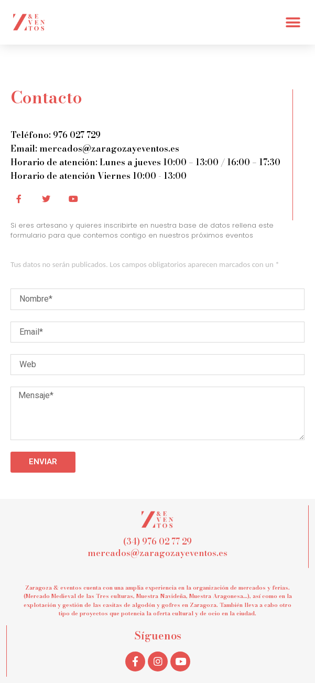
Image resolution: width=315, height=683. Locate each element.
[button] (293, 22)
